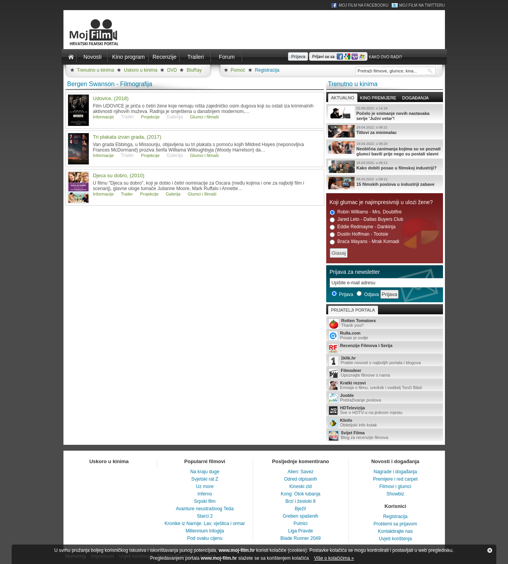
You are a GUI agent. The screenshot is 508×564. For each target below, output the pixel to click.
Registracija (267, 70)
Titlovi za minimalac (384, 131)
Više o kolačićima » (334, 558)
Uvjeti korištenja (395, 538)
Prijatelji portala (353, 310)
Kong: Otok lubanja (300, 494)
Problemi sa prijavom (395, 524)
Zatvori (489, 550)
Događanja (415, 97)
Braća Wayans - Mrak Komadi (364, 242)
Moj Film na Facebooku (363, 5)
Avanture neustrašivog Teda (205, 508)
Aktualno (342, 97)
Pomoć (238, 70)
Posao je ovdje (384, 336)
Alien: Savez (301, 471)
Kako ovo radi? (385, 57)
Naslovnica (71, 57)
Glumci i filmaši (204, 117)
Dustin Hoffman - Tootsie (359, 234)
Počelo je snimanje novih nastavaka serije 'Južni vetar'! (384, 113)
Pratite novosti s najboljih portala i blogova (384, 361)
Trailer (127, 194)
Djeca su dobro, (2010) (118, 175)
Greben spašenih (300, 516)
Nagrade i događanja (395, 471)
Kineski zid (300, 486)
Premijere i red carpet (395, 479)
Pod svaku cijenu (205, 538)
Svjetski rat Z (204, 479)
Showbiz (395, 494)
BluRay (194, 70)
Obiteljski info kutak (384, 423)
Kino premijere (378, 97)
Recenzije (164, 57)
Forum (226, 57)
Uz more (204, 486)
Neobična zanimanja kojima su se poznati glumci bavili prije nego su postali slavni (384, 148)
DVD (172, 70)
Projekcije (150, 117)
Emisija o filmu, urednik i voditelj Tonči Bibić (384, 386)
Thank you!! (384, 323)
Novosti (92, 57)
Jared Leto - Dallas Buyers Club (366, 219)
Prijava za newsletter (355, 272)
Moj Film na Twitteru (422, 5)
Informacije (103, 117)
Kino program (128, 57)
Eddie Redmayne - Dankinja (363, 227)
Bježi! (300, 508)
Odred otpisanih (300, 479)
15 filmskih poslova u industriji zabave (384, 183)
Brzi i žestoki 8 (300, 501)
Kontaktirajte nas (395, 531)
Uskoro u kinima (140, 70)
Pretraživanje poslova (384, 398)
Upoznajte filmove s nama (384, 373)
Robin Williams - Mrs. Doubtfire (366, 212)
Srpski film (204, 501)
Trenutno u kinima (95, 70)
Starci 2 (205, 516)
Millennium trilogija (205, 531)
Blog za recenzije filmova (384, 435)
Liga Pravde (300, 531)
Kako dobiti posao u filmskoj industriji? (384, 166)
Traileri (195, 57)
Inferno (204, 494)
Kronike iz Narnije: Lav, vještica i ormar (205, 523)
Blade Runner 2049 (300, 538)
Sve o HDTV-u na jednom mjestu (384, 410)
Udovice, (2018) (111, 98)
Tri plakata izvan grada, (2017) (127, 137)
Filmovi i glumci (395, 486)
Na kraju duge (205, 471)
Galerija (173, 194)
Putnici (301, 523)
